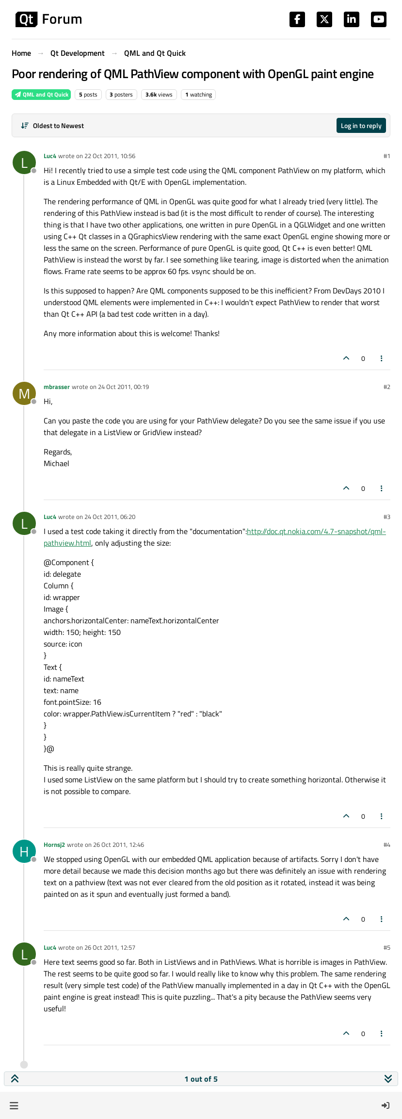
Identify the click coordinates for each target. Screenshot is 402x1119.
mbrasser (57, 386)
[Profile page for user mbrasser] (24, 393)
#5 (387, 947)
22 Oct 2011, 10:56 (109, 156)
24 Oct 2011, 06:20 (109, 516)
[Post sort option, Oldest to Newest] (52, 125)
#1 (387, 156)
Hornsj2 (54, 844)
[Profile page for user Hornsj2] (24, 851)
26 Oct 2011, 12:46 (118, 844)
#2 (387, 386)
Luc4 (50, 156)
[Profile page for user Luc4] (24, 162)
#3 (387, 516)
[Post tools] (382, 358)
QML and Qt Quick (41, 94)
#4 (387, 844)
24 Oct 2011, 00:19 (123, 386)
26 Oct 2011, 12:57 (109, 947)
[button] (14, 1105)
